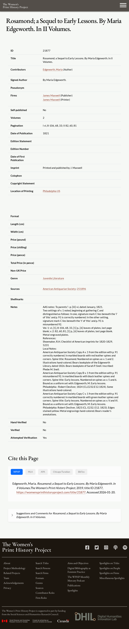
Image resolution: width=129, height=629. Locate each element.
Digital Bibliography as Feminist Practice (79, 570)
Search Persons (43, 568)
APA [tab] (43, 471)
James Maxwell (51, 95)
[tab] (61, 472)
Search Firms (42, 573)
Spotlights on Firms (109, 573)
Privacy (7, 588)
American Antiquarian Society (59, 288)
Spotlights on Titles (109, 563)
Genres (39, 583)
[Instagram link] (106, 548)
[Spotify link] (125, 548)
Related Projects (12, 573)
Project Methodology (14, 568)
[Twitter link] (97, 548)
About (7, 563)
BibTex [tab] (81, 471)
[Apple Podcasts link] (115, 548)
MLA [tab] (30, 471)
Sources (39, 588)
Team (6, 578)
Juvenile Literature (53, 278)
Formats (40, 578)
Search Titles (42, 563)
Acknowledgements (14, 583)
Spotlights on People (109, 568)
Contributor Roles (45, 593)
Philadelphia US (51, 191)
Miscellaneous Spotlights (111, 578)
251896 (81, 288)
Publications (74, 585)
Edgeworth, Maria (53, 69)
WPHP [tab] (16, 471)
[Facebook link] (87, 548)
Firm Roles (41, 598)
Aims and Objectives (78, 563)
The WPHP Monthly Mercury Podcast (79, 578)
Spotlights (73, 590)
